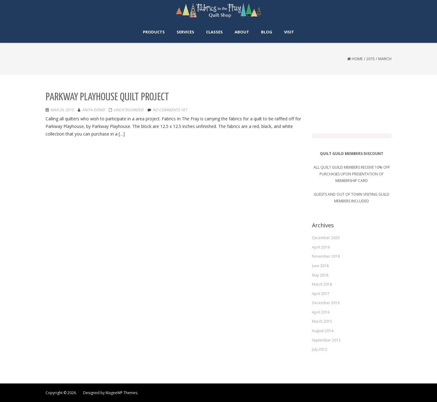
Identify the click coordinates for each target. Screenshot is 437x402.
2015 (370, 58)
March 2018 (322, 284)
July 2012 (319, 349)
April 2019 (321, 246)
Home (357, 58)
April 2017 (321, 293)
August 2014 (322, 330)
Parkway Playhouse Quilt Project (107, 97)
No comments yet (170, 109)
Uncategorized (128, 109)
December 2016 (326, 302)
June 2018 (320, 265)
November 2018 (326, 256)
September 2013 (326, 339)
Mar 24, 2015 (62, 109)
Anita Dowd (93, 109)
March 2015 (322, 321)
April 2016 (321, 311)
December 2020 (326, 237)
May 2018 (320, 274)
